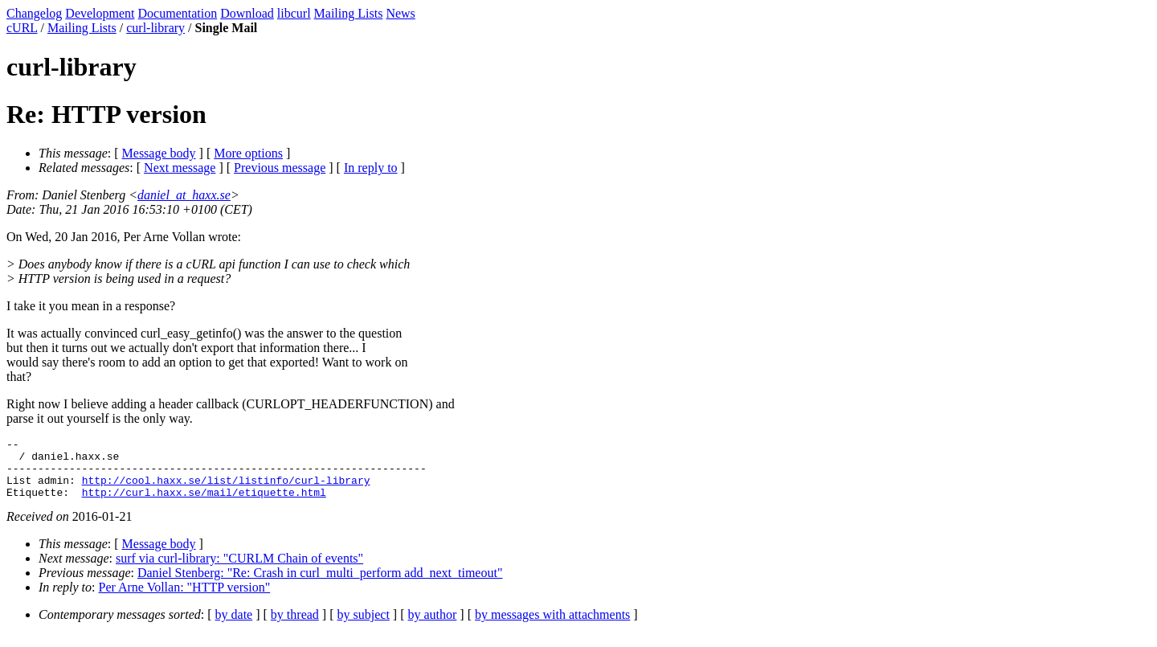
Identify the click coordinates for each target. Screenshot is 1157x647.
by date (234, 626)
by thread (295, 626)
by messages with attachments (552, 626)
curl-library (155, 28)
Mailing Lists (348, 13)
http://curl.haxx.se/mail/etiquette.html (204, 504)
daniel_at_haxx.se (184, 195)
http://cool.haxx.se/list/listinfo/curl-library (226, 489)
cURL (22, 28)
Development (99, 13)
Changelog (34, 13)
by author (431, 626)
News (400, 13)
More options (248, 153)
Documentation (178, 13)
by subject (363, 626)
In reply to (371, 167)
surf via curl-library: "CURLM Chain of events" (239, 570)
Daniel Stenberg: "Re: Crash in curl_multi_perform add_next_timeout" (319, 585)
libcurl (294, 13)
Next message (179, 167)
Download (247, 13)
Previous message (279, 167)
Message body (159, 153)
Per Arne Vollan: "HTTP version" (185, 599)
